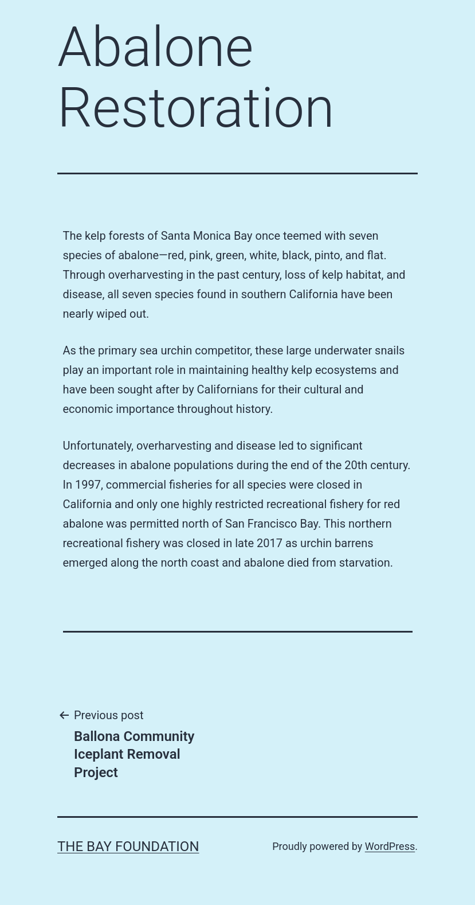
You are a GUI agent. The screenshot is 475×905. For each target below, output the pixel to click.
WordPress (390, 846)
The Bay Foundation (128, 846)
